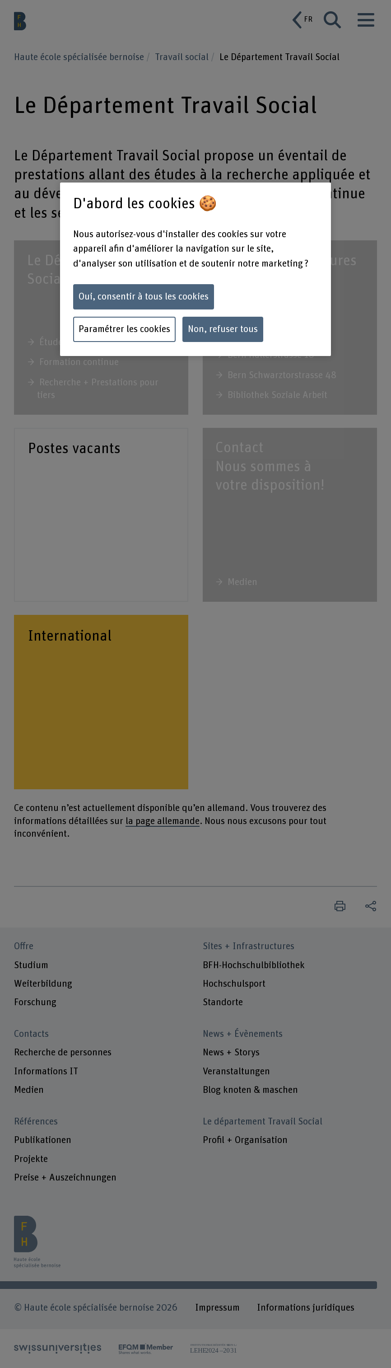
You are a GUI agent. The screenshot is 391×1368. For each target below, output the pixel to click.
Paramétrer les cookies (124, 329)
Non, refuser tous (223, 329)
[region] (195, 269)
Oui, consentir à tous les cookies (144, 296)
